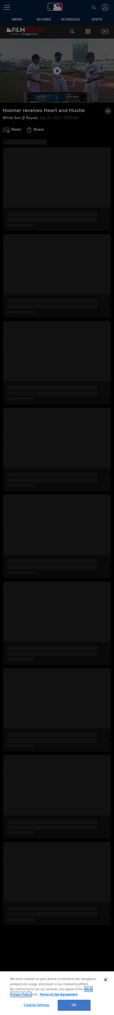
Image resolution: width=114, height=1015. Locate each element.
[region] (57, 993)
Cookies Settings (36, 1005)
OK (74, 1005)
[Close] (105, 980)
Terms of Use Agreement (58, 994)
